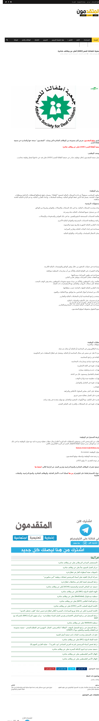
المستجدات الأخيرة (70, 55)
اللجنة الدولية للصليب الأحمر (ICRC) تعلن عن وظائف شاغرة (72, 597)
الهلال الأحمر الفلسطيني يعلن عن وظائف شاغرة (77, 649)
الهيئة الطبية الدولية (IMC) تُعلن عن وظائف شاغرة (76, 582)
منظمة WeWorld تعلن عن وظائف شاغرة (79, 616)
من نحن (85, 2)
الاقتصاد (34, 40)
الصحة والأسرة (91, 45)
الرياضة (13, 40)
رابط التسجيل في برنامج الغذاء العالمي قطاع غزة (11, 94)
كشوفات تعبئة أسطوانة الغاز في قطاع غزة (79, 563)
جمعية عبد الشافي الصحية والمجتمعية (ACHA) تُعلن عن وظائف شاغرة (69, 578)
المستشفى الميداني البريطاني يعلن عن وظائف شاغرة (75, 553)
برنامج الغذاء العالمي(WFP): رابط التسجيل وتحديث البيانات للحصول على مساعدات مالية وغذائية (11, 86)
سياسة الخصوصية (78, 2)
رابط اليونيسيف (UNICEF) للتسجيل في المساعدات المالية (11, 141)
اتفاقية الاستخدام (93, 2)
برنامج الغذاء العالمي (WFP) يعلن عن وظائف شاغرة (75, 592)
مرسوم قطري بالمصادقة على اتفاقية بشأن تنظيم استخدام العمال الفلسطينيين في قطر (11, 104)
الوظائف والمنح (23, 40)
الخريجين (42, 40)
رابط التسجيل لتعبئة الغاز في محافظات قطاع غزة (76, 573)
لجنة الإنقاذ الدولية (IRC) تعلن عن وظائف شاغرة (77, 633)
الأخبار (75, 40)
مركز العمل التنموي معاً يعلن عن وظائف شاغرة (77, 558)
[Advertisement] (37, 20)
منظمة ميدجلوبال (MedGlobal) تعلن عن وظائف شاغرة (74, 587)
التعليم (68, 40)
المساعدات (84, 40)
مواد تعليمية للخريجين (55, 40)
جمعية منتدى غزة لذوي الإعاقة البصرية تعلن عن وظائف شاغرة (72, 645)
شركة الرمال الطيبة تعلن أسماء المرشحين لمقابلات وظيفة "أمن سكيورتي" (67, 568)
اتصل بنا (71, 2)
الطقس (81, 45)
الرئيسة (93, 40)
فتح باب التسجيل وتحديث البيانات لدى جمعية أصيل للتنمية (73, 628)
